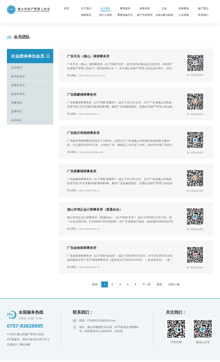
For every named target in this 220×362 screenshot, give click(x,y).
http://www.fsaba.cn (89, 114)
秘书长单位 (18, 76)
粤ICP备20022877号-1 (36, 340)
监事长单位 (18, 85)
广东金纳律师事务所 (82, 249)
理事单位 (16, 102)
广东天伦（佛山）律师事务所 (89, 56)
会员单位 (16, 120)
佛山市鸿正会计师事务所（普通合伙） (96, 211)
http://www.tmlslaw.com (91, 152)
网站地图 (24, 345)
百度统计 (12, 345)
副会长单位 (18, 93)
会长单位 (16, 67)
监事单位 (16, 111)
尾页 (159, 286)
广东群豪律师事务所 (82, 95)
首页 (95, 286)
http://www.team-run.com (92, 75)
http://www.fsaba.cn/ (90, 230)
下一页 (146, 286)
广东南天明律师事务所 (84, 134)
